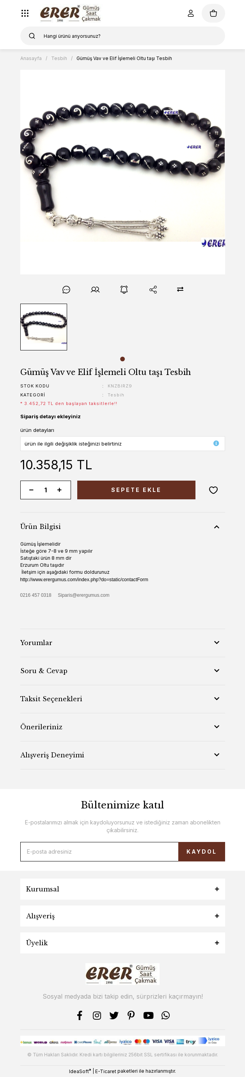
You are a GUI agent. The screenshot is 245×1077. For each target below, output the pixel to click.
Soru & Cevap (43, 671)
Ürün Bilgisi (40, 527)
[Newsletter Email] (122, 851)
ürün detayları (37, 430)
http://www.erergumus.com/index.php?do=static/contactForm (84, 579)
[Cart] (213, 13)
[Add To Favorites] (213, 490)
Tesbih (116, 395)
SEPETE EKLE (136, 489)
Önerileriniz (41, 727)
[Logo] (71, 13)
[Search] (122, 36)
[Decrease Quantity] (32, 490)
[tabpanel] (43, 327)
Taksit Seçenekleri (51, 699)
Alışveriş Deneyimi (52, 755)
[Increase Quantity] (60, 490)
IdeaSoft (80, 1071)
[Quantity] (46, 490)
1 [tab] (122, 359)
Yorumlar (36, 643)
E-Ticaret (105, 1071)
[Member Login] (191, 13)
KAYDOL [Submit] (201, 851)
